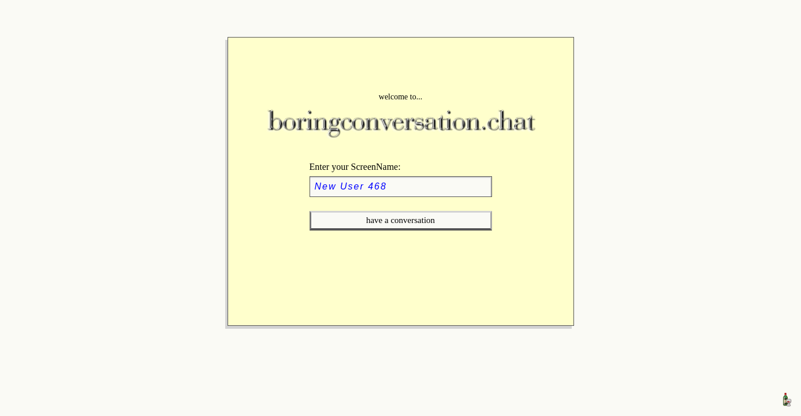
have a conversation (400, 220)
